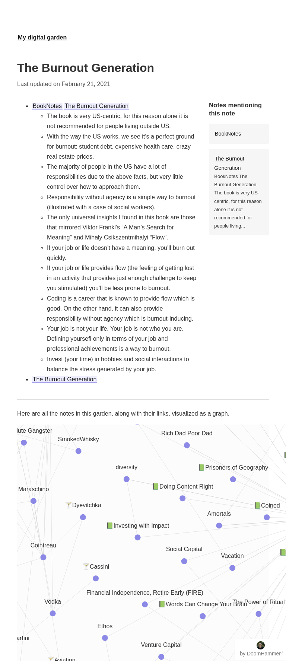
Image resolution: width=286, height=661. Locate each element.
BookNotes (47, 106)
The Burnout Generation (97, 106)
